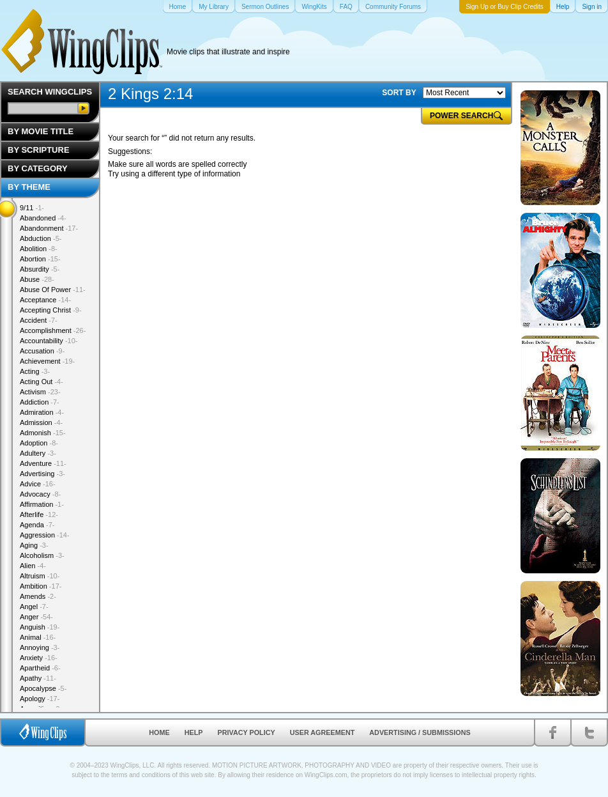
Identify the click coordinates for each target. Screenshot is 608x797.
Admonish (43, 433)
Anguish (39, 627)
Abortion (40, 259)
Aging (34, 545)
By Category (38, 168)
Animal (38, 637)
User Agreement (322, 732)
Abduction (40, 238)
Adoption (39, 443)
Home (159, 732)
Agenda (37, 525)
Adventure (43, 463)
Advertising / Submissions (419, 732)
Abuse (37, 279)
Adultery (38, 453)
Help (194, 732)
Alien (33, 565)
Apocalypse (43, 688)
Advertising (42, 473)
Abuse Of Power (53, 289)
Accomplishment (53, 330)
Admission (41, 422)
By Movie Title (40, 131)
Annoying (39, 647)
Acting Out (41, 381)
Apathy (38, 678)
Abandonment (49, 228)
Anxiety (38, 658)
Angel (34, 606)
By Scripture (39, 150)
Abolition (38, 248)
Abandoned (43, 218)
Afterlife (39, 514)
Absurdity (39, 269)
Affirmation (42, 504)
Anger (36, 617)
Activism (40, 392)
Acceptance (45, 300)
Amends (38, 596)
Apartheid (40, 668)
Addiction (39, 402)
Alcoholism (42, 555)
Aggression (45, 535)
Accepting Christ (51, 310)
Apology (39, 698)
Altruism (39, 576)
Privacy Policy (246, 732)
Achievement (47, 361)
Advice (38, 484)
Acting (35, 371)
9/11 (32, 208)
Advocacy (40, 494)
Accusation (42, 351)
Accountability (49, 340)
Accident (38, 320)
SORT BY (399, 92)
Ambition (40, 586)
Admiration (42, 412)
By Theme (29, 187)
